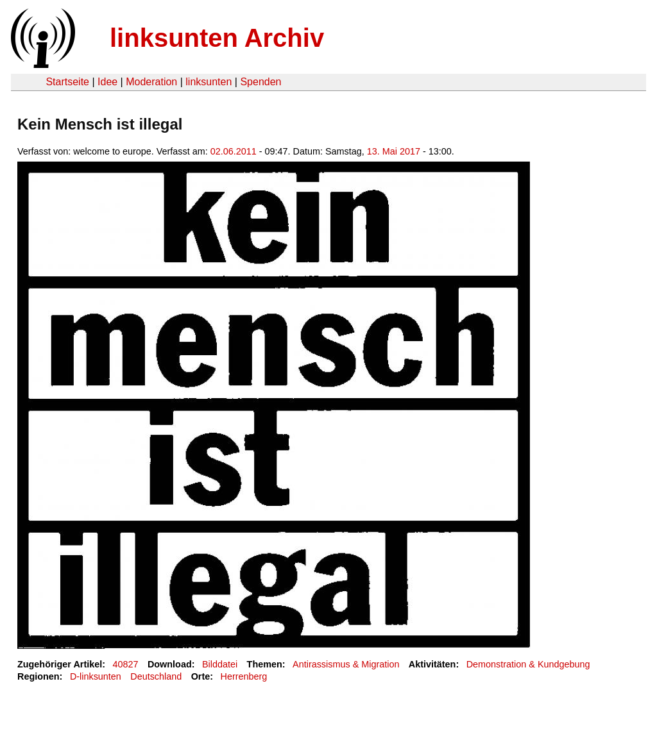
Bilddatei (219, 664)
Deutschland (156, 676)
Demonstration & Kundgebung (528, 664)
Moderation (151, 81)
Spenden (260, 81)
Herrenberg (244, 676)
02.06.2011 (233, 151)
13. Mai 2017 (393, 151)
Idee (107, 81)
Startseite (67, 81)
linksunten (208, 81)
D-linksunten (95, 676)
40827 (126, 664)
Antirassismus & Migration (346, 664)
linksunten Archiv (217, 38)
